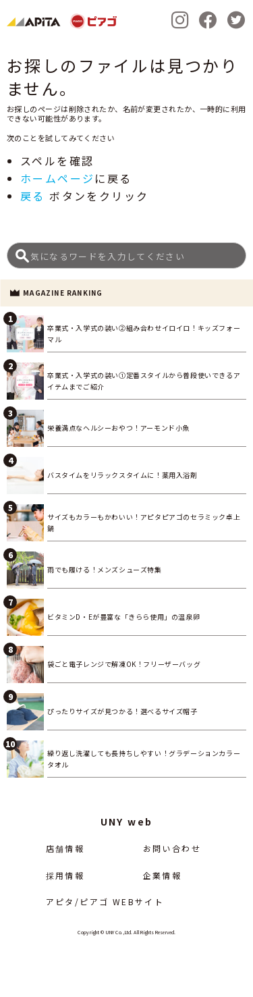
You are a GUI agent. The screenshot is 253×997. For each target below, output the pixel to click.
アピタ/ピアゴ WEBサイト (105, 901)
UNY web (127, 821)
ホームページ (57, 178)
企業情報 (162, 875)
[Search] (126, 255)
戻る (32, 196)
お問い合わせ (172, 848)
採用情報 (65, 875)
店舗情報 (65, 848)
